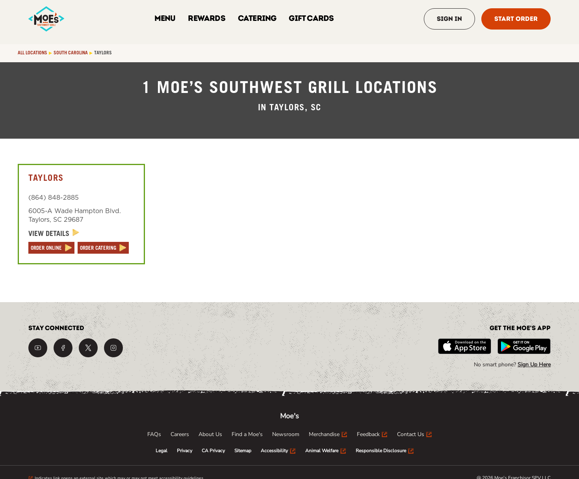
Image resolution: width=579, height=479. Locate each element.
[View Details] (54, 234)
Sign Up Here (534, 364)
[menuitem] (154, 434)
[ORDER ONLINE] (51, 248)
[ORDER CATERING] (103, 248)
